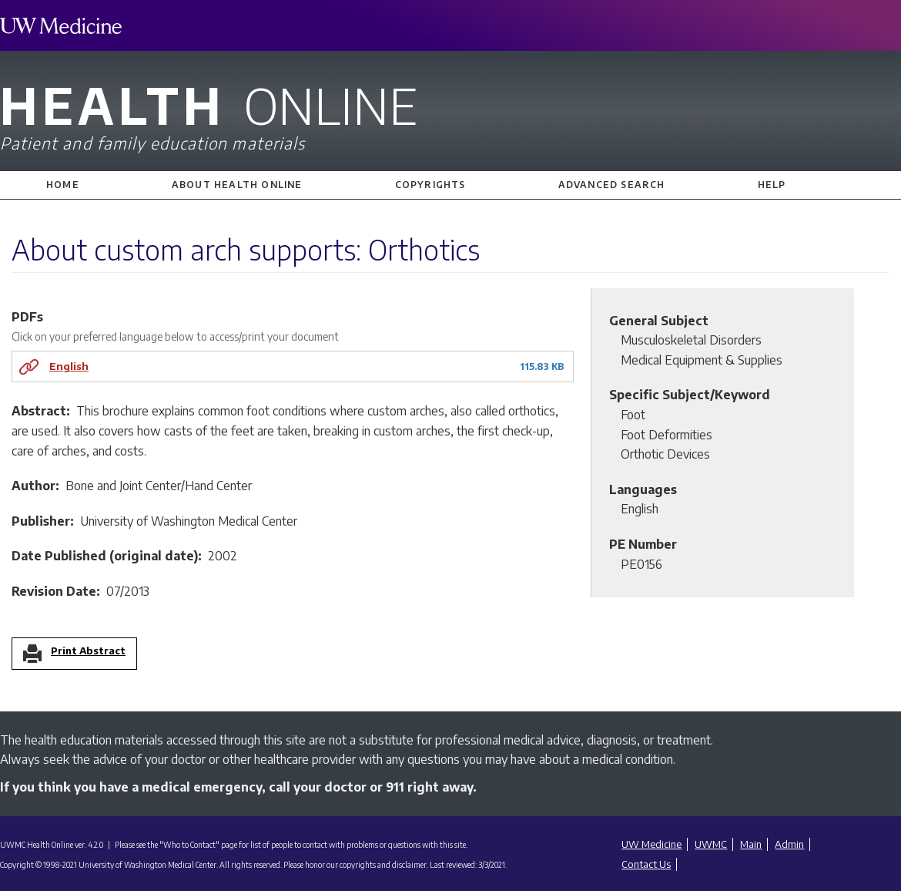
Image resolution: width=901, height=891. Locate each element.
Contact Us (646, 864)
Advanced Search (611, 184)
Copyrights (430, 184)
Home (62, 184)
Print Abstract (88, 651)
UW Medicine (651, 844)
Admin (789, 844)
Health (450, 113)
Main (751, 844)
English (69, 365)
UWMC (711, 844)
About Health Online (237, 184)
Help (772, 184)
